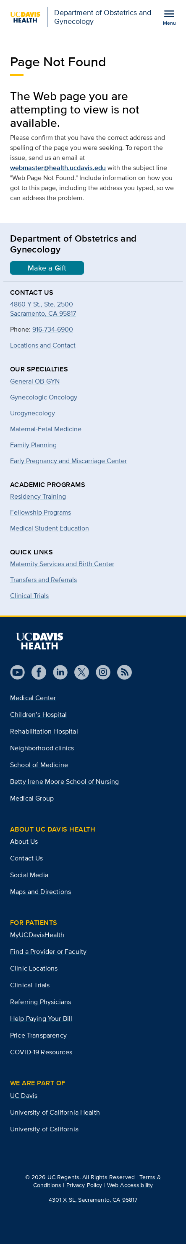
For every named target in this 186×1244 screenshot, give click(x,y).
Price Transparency (38, 1035)
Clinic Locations (34, 968)
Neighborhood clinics (42, 748)
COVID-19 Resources (41, 1052)
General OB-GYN (35, 381)
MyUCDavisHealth (37, 935)
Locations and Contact (43, 345)
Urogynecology (32, 413)
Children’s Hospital (38, 714)
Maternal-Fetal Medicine (45, 429)
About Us (24, 841)
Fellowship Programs (40, 512)
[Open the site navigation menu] (169, 17)
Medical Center (33, 698)
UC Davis (23, 1095)
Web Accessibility (130, 1185)
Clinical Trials (29, 595)
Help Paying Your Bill (41, 1018)
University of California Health (55, 1112)
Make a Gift (47, 268)
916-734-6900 (52, 329)
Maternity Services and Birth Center (62, 564)
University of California (44, 1129)
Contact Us (26, 858)
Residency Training (38, 496)
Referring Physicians (40, 1002)
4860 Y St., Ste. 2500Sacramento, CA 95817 (43, 308)
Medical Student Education (49, 528)
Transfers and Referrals (43, 580)
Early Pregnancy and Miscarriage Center (68, 461)
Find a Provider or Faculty (48, 951)
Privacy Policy (84, 1185)
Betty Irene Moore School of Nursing (64, 781)
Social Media (29, 875)
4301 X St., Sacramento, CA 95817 (93, 1199)
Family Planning (33, 445)
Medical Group (32, 798)
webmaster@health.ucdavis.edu (58, 168)
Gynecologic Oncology (43, 397)
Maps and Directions (40, 891)
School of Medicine (39, 765)
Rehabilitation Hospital (44, 731)
